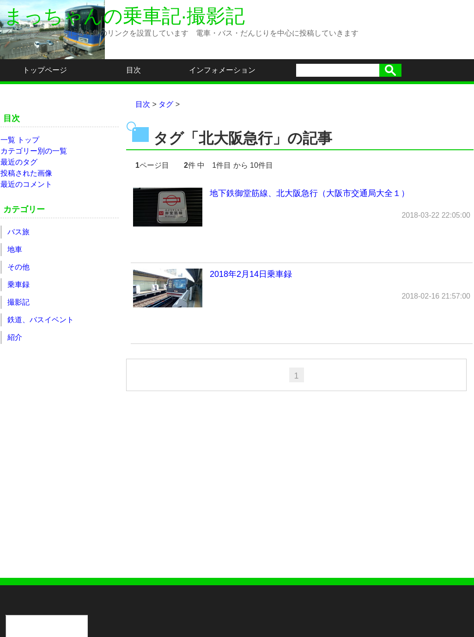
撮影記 (18, 302)
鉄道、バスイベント (40, 320)
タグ (165, 104)
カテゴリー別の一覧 (33, 151)
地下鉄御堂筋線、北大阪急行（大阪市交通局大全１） (301, 207)
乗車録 (18, 284)
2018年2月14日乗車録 (301, 288)
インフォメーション (222, 70)
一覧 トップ (19, 140)
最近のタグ (18, 162)
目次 (133, 70)
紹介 (14, 337)
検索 (390, 70)
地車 (14, 249)
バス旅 (18, 232)
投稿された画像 (26, 173)
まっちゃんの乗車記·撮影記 (124, 16)
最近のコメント (26, 184)
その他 (18, 267)
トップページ (45, 70)
